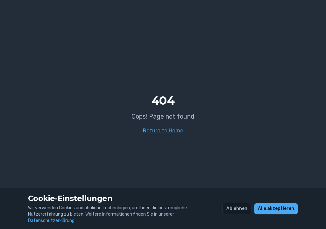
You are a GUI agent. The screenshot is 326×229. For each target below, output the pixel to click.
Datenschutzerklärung (51, 220)
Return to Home (163, 130)
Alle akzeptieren (276, 208)
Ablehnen (236, 208)
